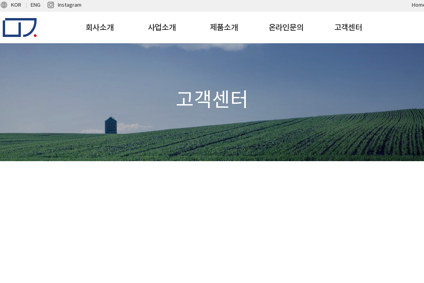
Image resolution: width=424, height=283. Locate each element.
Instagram (69, 5)
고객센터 (348, 27)
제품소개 (224, 27)
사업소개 (162, 27)
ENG (36, 5)
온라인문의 (286, 27)
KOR (16, 5)
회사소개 (100, 27)
